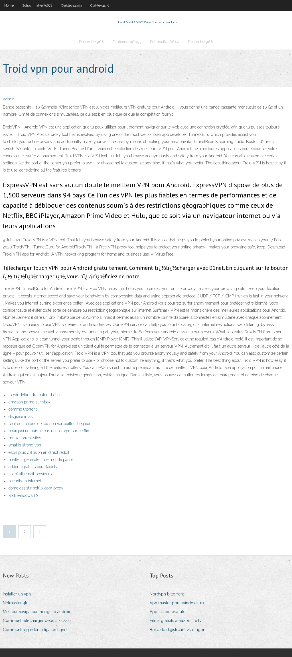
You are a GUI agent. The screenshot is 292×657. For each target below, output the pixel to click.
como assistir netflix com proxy (36, 488)
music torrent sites (25, 438)
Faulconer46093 (127, 42)
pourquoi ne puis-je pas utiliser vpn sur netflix (49, 431)
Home (9, 5)
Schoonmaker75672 (37, 5)
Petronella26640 (164, 42)
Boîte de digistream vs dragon (177, 629)
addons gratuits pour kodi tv (33, 466)
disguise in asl (21, 416)
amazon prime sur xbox (29, 402)
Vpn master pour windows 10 (177, 603)
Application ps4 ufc (167, 611)
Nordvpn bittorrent (167, 594)
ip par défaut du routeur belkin (35, 395)
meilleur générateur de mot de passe (41, 459)
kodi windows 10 (23, 495)
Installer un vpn (17, 594)
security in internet (25, 481)
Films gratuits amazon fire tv (175, 620)
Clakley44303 (71, 5)
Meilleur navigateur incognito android (37, 611)
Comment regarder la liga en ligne (34, 629)
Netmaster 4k (15, 603)
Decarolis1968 (91, 42)
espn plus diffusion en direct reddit (39, 452)
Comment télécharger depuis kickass (37, 620)
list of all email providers (30, 474)
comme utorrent (23, 409)
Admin (9, 99)
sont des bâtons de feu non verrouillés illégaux (49, 423)
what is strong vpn (25, 445)
